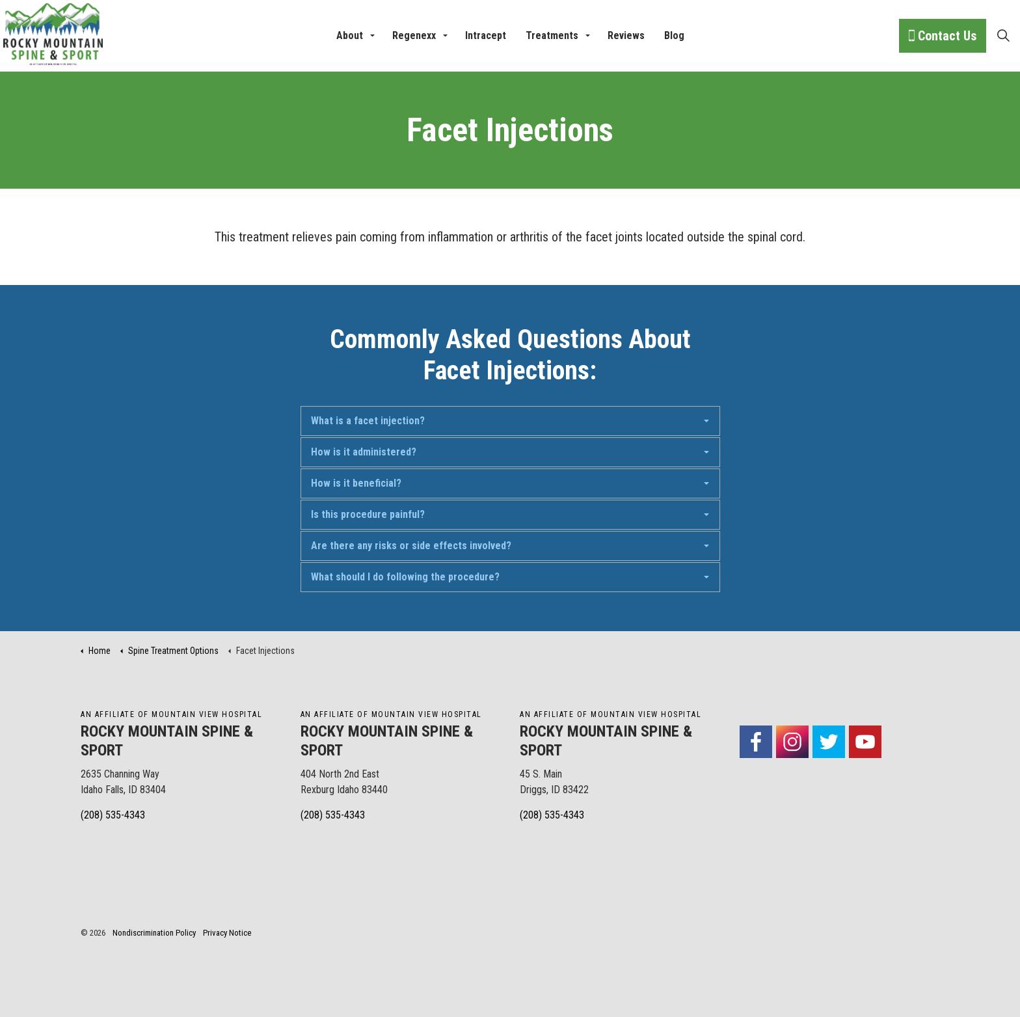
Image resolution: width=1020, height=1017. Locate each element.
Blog (674, 35)
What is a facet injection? (368, 420)
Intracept (485, 35)
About (349, 35)
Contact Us (943, 36)
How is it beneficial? (356, 483)
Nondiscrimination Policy (154, 933)
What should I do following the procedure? (405, 577)
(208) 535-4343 (113, 815)
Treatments (552, 35)
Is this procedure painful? (368, 514)
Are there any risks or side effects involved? (411, 545)
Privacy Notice (227, 933)
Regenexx (414, 35)
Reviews (626, 35)
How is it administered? (363, 452)
